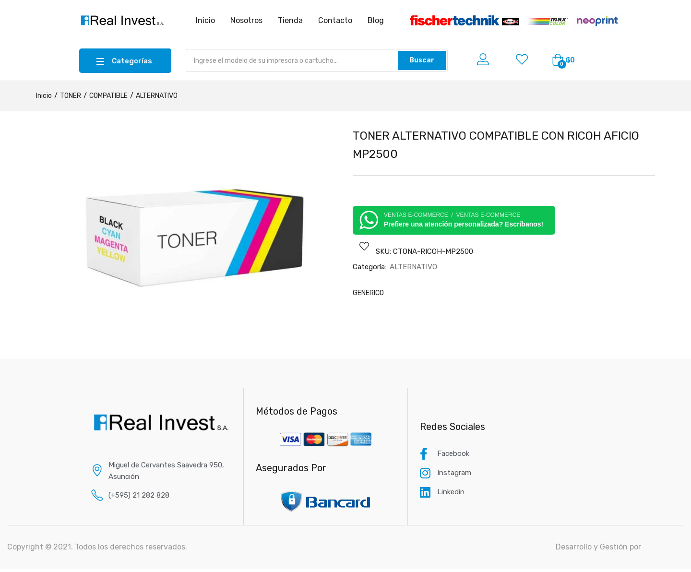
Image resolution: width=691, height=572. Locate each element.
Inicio (44, 96)
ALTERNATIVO (157, 96)
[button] (563, 60)
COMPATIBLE (108, 96)
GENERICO (368, 293)
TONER (70, 96)
